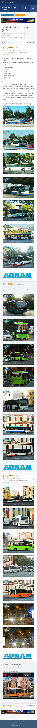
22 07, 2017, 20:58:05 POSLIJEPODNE (12, 50)
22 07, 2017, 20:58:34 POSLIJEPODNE (12, 287)
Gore (3, 705)
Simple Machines (23, 726)
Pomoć (11, 722)
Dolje (3, 42)
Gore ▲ (25, 722)
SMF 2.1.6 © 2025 (14, 726)
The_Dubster (9, 48)
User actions (31, 42)
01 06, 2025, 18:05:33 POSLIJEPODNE (12, 667)
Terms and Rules (18, 722)
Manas (6, 664)
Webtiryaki (21, 724)
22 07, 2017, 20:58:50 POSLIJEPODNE (12, 478)
